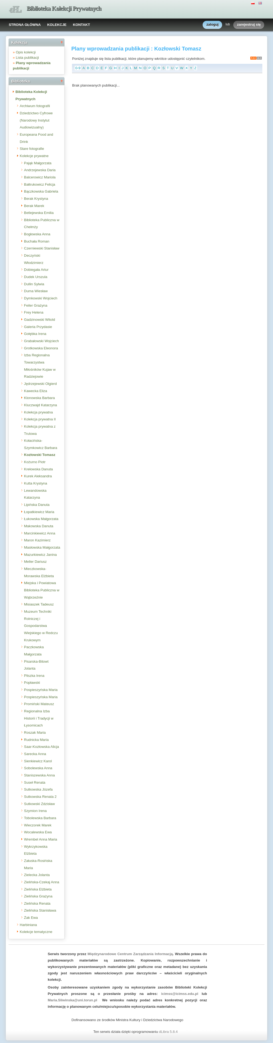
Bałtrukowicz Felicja (39, 184)
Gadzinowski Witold (39, 320)
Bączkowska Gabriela (41, 191)
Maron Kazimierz (37, 540)
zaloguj (212, 25)
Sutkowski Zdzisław (39, 804)
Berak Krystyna (36, 199)
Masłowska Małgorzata (42, 547)
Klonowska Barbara (39, 398)
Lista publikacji (27, 58)
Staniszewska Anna (39, 775)
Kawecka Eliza (35, 391)
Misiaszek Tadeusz (39, 604)
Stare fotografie (32, 149)
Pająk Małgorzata (37, 163)
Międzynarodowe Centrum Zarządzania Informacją (130, 954)
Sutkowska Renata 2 (40, 797)
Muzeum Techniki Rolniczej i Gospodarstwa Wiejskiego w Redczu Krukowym (41, 626)
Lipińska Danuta (37, 505)
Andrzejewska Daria (40, 170)
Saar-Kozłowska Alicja (41, 747)
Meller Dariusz (35, 562)
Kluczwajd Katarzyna (40, 405)
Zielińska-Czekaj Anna (41, 882)
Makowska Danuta (38, 526)
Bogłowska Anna (37, 234)
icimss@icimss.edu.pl (179, 994)
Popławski (32, 683)
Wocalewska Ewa (38, 832)
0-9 (77, 68)
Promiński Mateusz (39, 704)
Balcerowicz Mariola (40, 177)
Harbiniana (28, 925)
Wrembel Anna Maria (40, 839)
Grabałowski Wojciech (41, 341)
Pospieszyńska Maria (41, 690)
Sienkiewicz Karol (38, 761)
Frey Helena (33, 312)
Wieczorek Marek (37, 825)
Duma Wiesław (36, 291)
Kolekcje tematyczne (36, 932)
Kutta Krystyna (35, 483)
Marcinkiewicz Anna (39, 533)
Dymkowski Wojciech (40, 298)
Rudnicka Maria (36, 740)
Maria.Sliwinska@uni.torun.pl (72, 1000)
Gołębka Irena (35, 334)
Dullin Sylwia (34, 284)
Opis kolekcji (26, 52)
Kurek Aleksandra (38, 476)
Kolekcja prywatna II (40, 419)
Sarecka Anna (35, 754)
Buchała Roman (36, 241)
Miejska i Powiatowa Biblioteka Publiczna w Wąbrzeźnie (41, 590)
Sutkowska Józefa (38, 789)
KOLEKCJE (57, 25)
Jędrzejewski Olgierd (40, 384)
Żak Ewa (31, 918)
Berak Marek (34, 206)
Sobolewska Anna (38, 768)
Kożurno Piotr (35, 462)
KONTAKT (81, 25)
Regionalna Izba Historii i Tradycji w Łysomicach (38, 718)
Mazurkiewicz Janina (40, 555)
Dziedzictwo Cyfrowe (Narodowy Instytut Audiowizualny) (36, 120)
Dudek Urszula (35, 277)
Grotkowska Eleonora (41, 348)
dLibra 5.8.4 (169, 1032)
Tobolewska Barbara (40, 818)
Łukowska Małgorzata (41, 519)
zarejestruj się (249, 25)
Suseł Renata (34, 782)
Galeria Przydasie (38, 327)
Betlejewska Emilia (39, 213)
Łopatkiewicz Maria (39, 512)
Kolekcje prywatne (34, 156)
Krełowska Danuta (38, 469)
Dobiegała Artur (36, 270)
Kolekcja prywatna (38, 412)
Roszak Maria (35, 733)
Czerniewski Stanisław (41, 248)
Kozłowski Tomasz (39, 455)
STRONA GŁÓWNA (25, 25)
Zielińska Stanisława (40, 910)
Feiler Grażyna (35, 305)
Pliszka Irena (34, 676)
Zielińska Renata (37, 903)
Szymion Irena (35, 811)
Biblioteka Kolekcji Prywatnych (64, 8)
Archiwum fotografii (35, 106)
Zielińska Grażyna (38, 896)
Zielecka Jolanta (37, 875)
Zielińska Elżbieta (38, 889)
